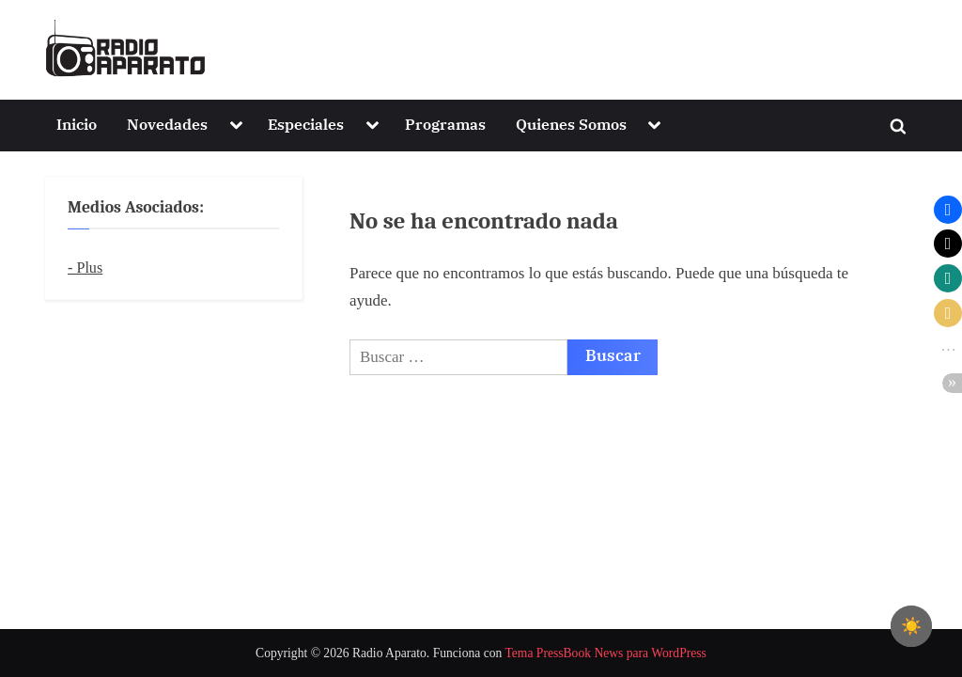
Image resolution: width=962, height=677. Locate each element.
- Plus (85, 268)
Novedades (167, 124)
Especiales (306, 124)
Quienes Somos (571, 124)
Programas (445, 124)
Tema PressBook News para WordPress (605, 653)
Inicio (76, 124)
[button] (948, 210)
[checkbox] (911, 626)
